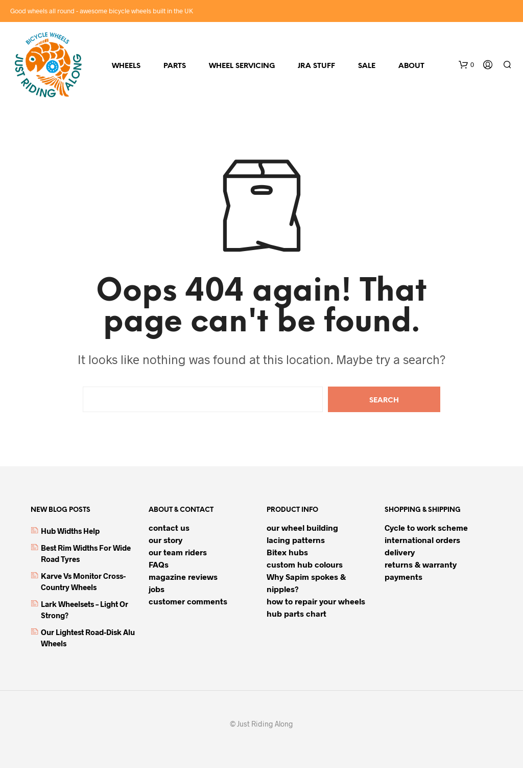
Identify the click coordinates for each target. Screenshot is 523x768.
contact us (169, 527)
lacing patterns (296, 540)
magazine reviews (183, 576)
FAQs (159, 564)
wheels (126, 66)
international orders (422, 540)
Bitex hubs (287, 552)
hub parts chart (296, 613)
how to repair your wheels (316, 601)
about (411, 66)
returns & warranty (421, 564)
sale (366, 66)
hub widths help (70, 530)
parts (174, 66)
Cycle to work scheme (426, 527)
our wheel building (302, 527)
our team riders (178, 552)
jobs (156, 589)
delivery (400, 552)
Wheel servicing (242, 66)
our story (165, 540)
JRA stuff (316, 66)
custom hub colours (305, 564)
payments (403, 576)
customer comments (188, 601)
